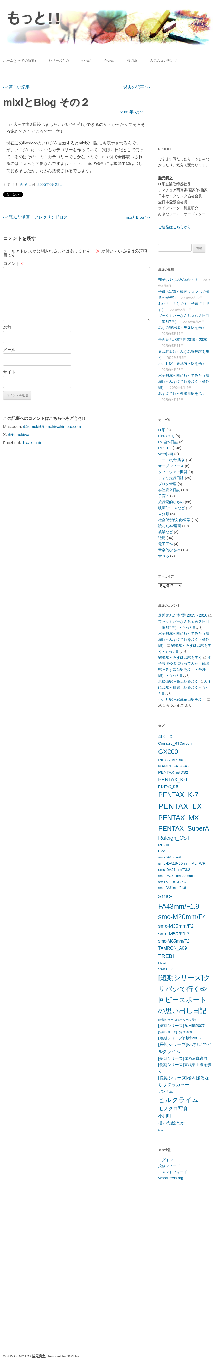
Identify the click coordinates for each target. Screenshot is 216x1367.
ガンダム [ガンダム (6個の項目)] (165, 1091)
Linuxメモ (166, 436)
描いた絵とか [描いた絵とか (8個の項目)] (171, 1122)
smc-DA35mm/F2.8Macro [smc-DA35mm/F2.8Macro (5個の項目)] (176, 876)
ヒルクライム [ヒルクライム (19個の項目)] (178, 1099)
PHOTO (164, 448)
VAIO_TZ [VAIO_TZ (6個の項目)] (165, 969)
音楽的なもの (169, 550)
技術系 (132, 61)
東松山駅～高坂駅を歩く (178, 681)
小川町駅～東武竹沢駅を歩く (182, 363)
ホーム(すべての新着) (19, 61)
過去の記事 (136, 87)
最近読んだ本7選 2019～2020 (182, 339)
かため (109, 61)
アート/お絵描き (171, 460)
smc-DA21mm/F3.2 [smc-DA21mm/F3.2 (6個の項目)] (174, 869)
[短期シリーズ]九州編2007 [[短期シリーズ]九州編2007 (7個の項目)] (181, 1025)
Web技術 (165, 454)
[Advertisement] (187, 104)
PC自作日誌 (168, 442)
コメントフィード (172, 1172)
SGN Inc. (74, 1356)
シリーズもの (59, 61)
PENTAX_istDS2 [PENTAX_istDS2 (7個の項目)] (173, 772)
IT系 (161, 430)
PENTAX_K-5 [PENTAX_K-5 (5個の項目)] (168, 787)
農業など (165, 532)
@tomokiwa (18, 434)
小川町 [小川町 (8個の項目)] (164, 1115)
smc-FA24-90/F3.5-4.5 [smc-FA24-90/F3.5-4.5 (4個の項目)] (172, 881)
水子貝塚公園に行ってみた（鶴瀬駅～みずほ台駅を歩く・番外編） (183, 381)
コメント (14, 263)
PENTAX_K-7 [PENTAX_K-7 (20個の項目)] (178, 794)
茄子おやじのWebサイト (178, 280)
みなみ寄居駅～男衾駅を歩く (182, 327)
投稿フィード (169, 1166)
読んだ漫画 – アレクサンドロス (35, 217)
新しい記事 (16, 87)
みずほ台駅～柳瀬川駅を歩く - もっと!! (184, 687)
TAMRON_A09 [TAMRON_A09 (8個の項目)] (172, 948)
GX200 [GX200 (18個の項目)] (168, 751)
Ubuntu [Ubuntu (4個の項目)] (162, 963)
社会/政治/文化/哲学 (174, 520)
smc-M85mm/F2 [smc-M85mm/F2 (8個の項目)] (173, 941)
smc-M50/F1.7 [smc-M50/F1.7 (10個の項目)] (173, 934)
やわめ (86, 61)
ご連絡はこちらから (174, 227)
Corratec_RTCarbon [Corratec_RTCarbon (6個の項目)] (175, 743)
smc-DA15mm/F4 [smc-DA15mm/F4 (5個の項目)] (171, 857)
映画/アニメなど (171, 508)
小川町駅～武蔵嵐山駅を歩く (182, 699)
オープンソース (171, 466)
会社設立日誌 (169, 490)
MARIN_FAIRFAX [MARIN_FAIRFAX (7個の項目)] (174, 766)
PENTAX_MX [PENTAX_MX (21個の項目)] (178, 818)
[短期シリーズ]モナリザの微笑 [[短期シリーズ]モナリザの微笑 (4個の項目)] (177, 1019)
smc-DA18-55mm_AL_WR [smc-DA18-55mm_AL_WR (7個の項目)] (182, 863)
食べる (163, 556)
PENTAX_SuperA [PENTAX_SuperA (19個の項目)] (183, 828)
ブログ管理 (167, 484)
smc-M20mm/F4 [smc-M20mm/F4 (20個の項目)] (182, 916)
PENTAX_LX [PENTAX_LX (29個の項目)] (180, 806)
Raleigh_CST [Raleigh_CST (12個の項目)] (174, 838)
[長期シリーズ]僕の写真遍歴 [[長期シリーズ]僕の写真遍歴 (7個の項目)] (182, 1058)
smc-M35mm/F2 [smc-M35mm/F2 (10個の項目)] (176, 926)
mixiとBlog (137, 217)
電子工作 (165, 544)
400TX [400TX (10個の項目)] (165, 736)
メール (9, 350)
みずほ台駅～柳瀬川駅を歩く (182, 393)
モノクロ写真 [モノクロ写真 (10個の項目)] (173, 1108)
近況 (23, 184)
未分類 (163, 514)
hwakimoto (32, 442)
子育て (163, 496)
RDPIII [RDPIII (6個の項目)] (163, 845)
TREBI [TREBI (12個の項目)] (166, 956)
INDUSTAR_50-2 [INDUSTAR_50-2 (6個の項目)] (172, 760)
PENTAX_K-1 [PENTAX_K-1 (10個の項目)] (173, 779)
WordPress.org (170, 1178)
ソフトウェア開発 (172, 472)
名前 (7, 327)
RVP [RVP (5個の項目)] (161, 851)
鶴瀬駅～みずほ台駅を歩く (180, 657)
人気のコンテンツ (163, 61)
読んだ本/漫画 (169, 526)
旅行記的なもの (171, 502)
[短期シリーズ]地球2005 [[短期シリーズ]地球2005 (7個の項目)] (179, 1038)
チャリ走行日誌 (171, 478)
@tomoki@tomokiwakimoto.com (52, 426)
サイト (9, 372)
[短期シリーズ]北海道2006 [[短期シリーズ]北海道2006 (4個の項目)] (175, 1032)
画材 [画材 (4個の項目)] (161, 1129)
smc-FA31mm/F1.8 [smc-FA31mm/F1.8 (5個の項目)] (172, 888)
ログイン (165, 1160)
